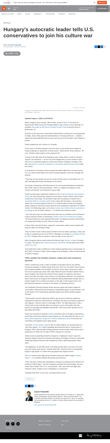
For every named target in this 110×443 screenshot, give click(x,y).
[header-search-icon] (95, 4)
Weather (72, 18)
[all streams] (102, 12)
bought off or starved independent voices (57, 322)
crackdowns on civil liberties (54, 168)
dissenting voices (73, 168)
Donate (104, 4)
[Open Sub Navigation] (15, 18)
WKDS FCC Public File (44, 428)
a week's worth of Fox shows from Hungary (67, 220)
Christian (51, 318)
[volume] (9, 12)
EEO (62, 428)
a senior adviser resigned (41, 329)
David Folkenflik (15, 49)
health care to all (30, 249)
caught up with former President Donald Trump (51, 131)
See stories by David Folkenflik (45, 409)
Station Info (50, 18)
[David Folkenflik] (29, 400)
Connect (62, 18)
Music (19, 18)
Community (38, 18)
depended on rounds (35, 168)
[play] (3, 12)
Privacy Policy (65, 425)
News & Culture (8, 18)
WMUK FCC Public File (44, 425)
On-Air (27, 18)
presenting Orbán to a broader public (37, 205)
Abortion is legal (70, 244)
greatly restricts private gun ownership (52, 246)
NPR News (7, 27)
